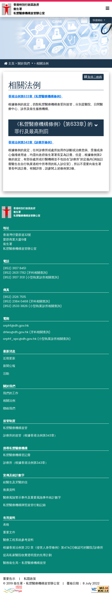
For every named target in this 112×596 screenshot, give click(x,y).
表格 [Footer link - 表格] (6, 524)
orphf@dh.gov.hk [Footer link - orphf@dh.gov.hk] (16, 325)
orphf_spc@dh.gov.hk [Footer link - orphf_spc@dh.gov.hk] (20, 339)
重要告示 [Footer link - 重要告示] (9, 578)
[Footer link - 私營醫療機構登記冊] (56, 455)
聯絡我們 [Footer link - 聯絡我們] (9, 408)
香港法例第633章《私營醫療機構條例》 (35, 96)
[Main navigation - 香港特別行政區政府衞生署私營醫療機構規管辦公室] (6, 9)
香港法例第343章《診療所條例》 (31, 142)
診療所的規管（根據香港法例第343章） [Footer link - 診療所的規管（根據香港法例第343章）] (30, 435)
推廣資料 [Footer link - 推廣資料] (9, 490)
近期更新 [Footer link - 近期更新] (9, 358)
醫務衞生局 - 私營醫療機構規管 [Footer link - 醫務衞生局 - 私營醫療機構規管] (24, 563)
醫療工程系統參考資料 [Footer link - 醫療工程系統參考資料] (18, 540)
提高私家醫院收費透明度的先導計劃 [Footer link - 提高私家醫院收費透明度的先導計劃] (27, 555)
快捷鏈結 (98, 20)
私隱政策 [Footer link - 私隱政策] (30, 578)
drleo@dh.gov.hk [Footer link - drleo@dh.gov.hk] (15, 332)
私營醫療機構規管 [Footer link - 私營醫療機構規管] (15, 428)
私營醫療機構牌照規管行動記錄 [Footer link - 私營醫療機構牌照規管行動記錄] (24, 505)
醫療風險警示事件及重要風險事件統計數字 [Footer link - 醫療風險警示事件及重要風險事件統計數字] (32, 497)
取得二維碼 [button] (93, 77)
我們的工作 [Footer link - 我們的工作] (10, 393)
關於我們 (24, 63)
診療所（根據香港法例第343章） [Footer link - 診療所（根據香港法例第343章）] (25, 462)
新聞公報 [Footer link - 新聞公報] (9, 366)
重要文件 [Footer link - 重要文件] (9, 532)
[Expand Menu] (107, 8)
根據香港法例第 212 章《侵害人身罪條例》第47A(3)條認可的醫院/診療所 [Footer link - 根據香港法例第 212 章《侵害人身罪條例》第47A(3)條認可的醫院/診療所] (53, 547)
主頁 (9, 63)
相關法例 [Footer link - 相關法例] (9, 400)
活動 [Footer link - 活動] (6, 373)
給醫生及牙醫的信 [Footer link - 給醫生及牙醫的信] (15, 482)
